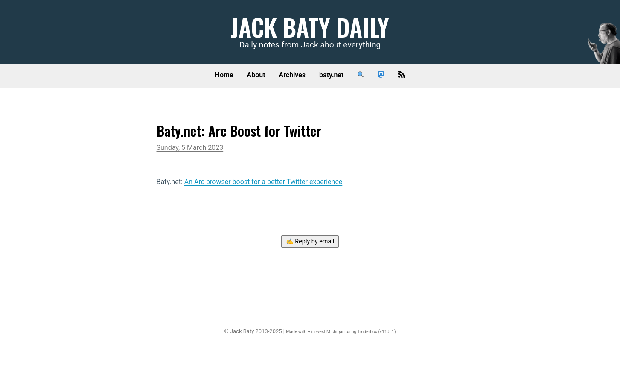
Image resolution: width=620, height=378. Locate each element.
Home (224, 75)
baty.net (331, 75)
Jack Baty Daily (310, 26)
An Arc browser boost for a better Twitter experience (263, 182)
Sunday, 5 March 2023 (190, 148)
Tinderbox (367, 331)
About (256, 75)
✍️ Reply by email (310, 241)
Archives (292, 75)
